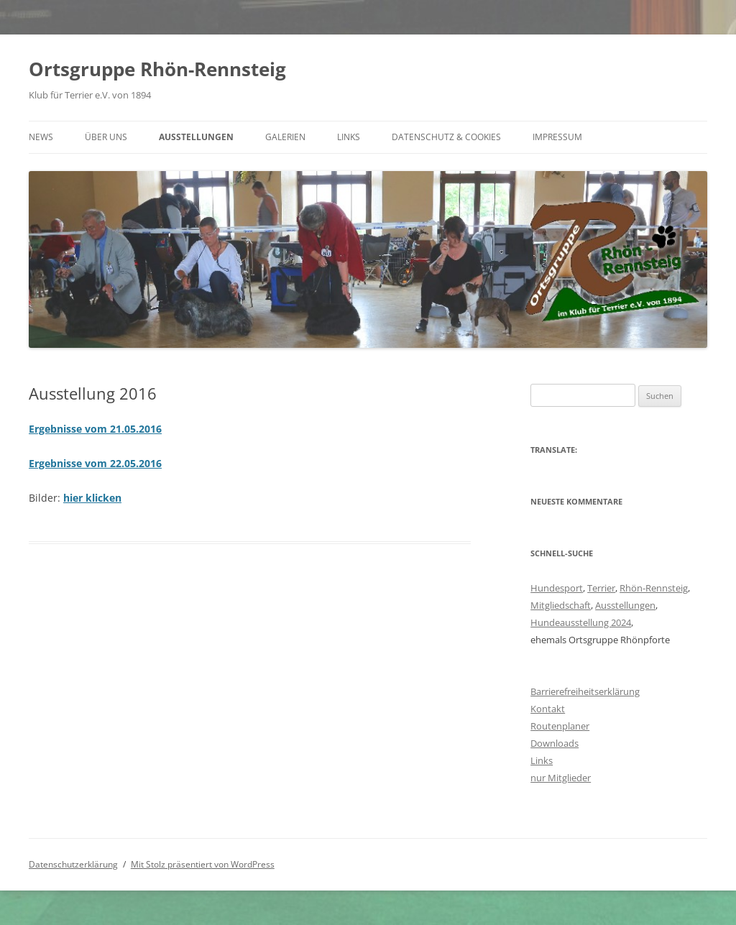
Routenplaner (559, 725)
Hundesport (556, 587)
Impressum (557, 137)
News (41, 137)
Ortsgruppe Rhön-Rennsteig (157, 69)
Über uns (106, 137)
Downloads (554, 743)
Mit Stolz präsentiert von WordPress (203, 864)
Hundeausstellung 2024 (580, 622)
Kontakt (547, 708)
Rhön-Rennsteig (654, 587)
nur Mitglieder (560, 777)
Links (348, 137)
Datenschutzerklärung (73, 864)
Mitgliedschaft (560, 605)
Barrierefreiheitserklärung (585, 691)
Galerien (285, 137)
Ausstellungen (196, 137)
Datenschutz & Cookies (446, 137)
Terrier (601, 587)
